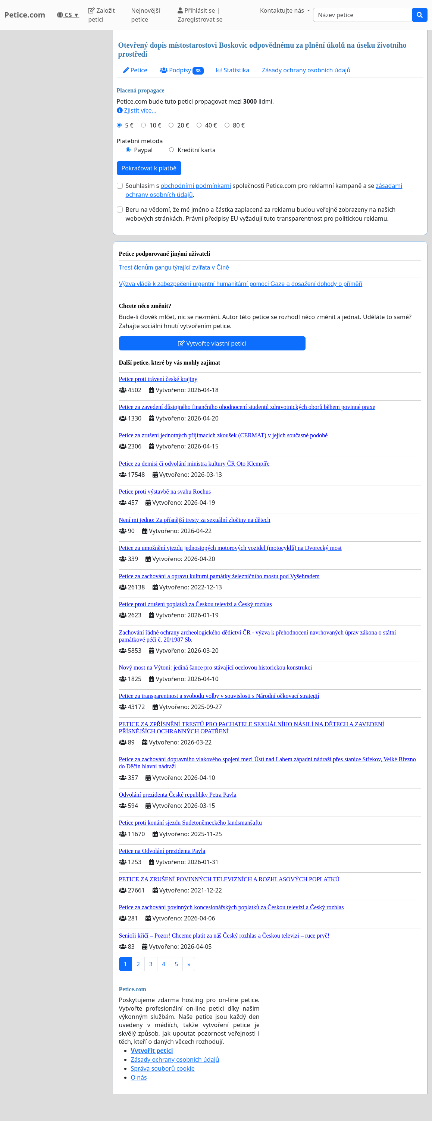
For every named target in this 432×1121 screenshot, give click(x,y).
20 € (183, 125)
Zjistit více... (137, 110)
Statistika (233, 70)
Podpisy (182, 70)
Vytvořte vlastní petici (212, 343)
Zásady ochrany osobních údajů (306, 70)
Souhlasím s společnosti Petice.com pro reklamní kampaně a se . (264, 190)
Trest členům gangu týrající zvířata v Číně (174, 267)
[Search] (362, 15)
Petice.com (24, 15)
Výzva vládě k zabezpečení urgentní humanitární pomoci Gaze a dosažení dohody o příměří (241, 284)
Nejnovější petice (145, 14)
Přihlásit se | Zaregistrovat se (200, 14)
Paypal (143, 150)
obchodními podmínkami (196, 186)
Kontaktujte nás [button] (283, 10)
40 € (211, 125)
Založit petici (101, 14)
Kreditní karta (197, 150)
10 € (156, 125)
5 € (129, 125)
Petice (135, 70)
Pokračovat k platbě (149, 168)
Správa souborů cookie (163, 1068)
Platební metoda (140, 141)
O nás (139, 1077)
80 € (239, 125)
